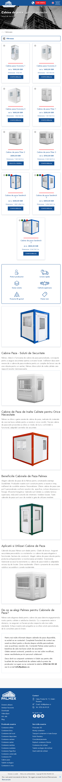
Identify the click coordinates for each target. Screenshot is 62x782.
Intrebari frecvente (7, 708)
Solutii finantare (37, 737)
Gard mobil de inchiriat (40, 751)
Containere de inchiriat (39, 746)
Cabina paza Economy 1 (15, 66)
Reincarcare (6, 779)
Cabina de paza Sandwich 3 (31, 241)
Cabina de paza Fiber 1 (46, 109)
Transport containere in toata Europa (44, 734)
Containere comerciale (8, 754)
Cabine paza (5, 760)
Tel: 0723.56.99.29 (40, 708)
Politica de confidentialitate (27, 774)
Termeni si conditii (13, 774)
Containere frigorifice (8, 751)
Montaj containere (38, 731)
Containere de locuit (8, 734)
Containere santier (7, 743)
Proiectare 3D (37, 728)
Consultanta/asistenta (39, 740)
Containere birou (7, 731)
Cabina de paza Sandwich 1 (15, 196)
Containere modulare (8, 749)
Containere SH (6, 757)
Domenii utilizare (6, 705)
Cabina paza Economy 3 (15, 109)
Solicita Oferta (15, 163)
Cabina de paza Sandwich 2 (46, 196)
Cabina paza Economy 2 (46, 66)
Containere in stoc (7, 766)
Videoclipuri (5, 714)
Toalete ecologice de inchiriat (42, 749)
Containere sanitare (7, 740)
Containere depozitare (8, 737)
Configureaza (15, 77)
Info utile (4, 717)
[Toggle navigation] (57, 3)
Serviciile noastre (39, 725)
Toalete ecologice (7, 763)
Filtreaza (8, 38)
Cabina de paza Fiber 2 (15, 152)
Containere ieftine (7, 728)
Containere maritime (8, 746)
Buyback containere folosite (41, 743)
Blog (2, 720)
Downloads (5, 711)
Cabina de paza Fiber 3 (46, 152)
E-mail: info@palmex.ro (41, 705)
